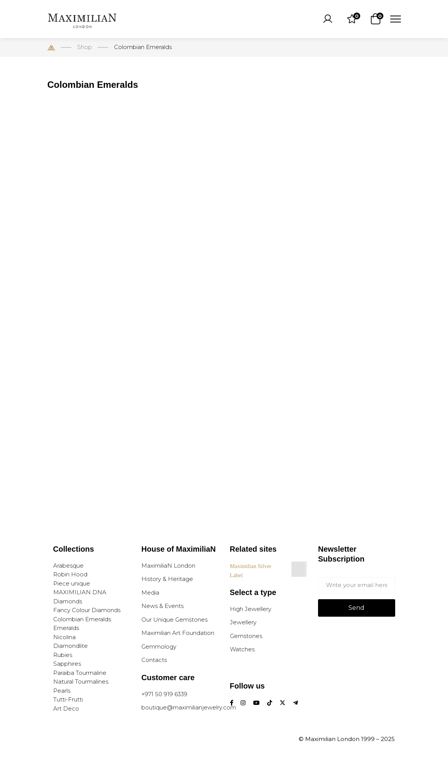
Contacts (154, 659)
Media (150, 592)
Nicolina (64, 637)
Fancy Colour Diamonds (86, 610)
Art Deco (66, 708)
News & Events (162, 605)
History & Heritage (167, 578)
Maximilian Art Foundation (177, 632)
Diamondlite (70, 645)
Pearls (61, 690)
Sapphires (67, 663)
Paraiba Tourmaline (79, 672)
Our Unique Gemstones (174, 619)
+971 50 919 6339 (164, 694)
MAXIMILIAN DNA (79, 592)
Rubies (62, 655)
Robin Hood (70, 574)
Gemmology (158, 646)
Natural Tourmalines (80, 681)
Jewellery (243, 622)
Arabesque (68, 565)
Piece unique (71, 583)
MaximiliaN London (168, 565)
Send (356, 607)
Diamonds (67, 601)
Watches (242, 649)
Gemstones (246, 635)
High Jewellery (250, 608)
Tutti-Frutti (68, 699)
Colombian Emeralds (82, 619)
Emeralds (66, 628)
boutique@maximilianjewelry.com (188, 707)
